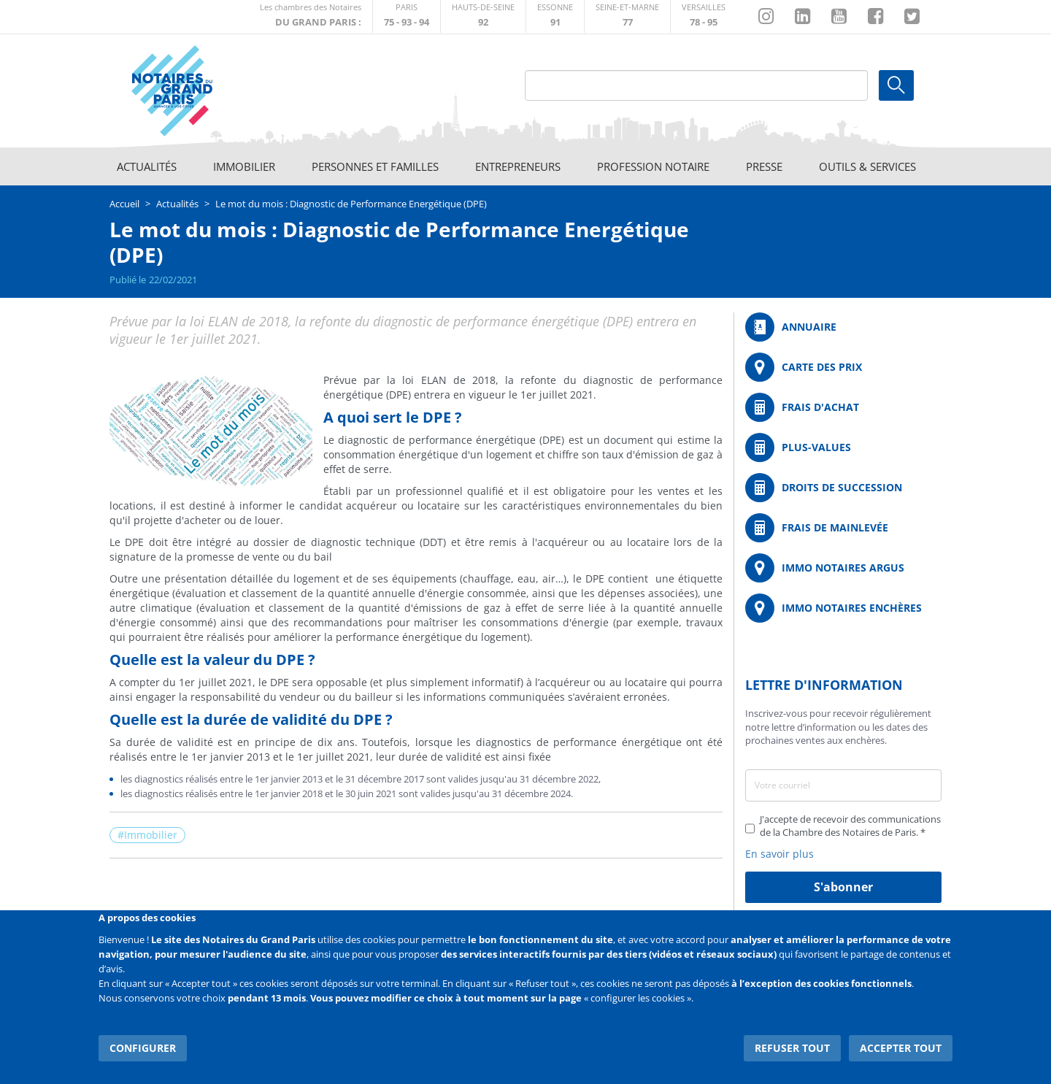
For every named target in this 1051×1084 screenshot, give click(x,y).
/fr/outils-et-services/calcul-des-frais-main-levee (843, 527)
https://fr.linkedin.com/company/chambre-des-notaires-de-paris (802, 16)
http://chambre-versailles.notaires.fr (703, 16)
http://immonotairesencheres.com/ (843, 608)
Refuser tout (793, 1047)
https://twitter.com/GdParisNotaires (912, 16)
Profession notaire (653, 166)
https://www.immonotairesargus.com (843, 568)
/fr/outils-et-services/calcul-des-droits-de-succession (843, 487)
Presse (764, 166)
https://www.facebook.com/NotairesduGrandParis (875, 16)
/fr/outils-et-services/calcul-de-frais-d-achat (843, 407)
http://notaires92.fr (483, 16)
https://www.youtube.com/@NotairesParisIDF (839, 16)
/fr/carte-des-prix (843, 367)
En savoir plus (779, 854)
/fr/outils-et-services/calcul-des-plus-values (843, 447)
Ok (896, 85)
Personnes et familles (375, 166)
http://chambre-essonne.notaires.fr (555, 16)
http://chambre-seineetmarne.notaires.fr (627, 16)
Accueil (124, 203)
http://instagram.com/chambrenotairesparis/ (766, 16)
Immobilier (244, 166)
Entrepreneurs (518, 166)
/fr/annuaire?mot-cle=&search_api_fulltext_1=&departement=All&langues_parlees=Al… (843, 327)
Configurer (142, 1047)
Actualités (147, 166)
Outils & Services (867, 166)
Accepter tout (901, 1047)
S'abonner (843, 887)
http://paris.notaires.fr (406, 16)
